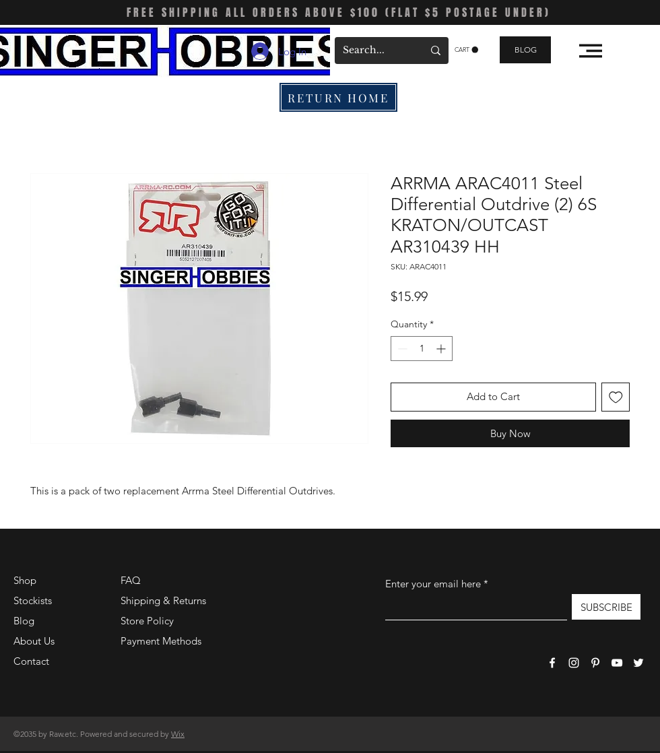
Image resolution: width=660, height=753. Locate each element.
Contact (31, 661)
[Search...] (373, 50)
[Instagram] (574, 662)
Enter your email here (433, 584)
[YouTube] (617, 662)
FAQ (131, 580)
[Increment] (442, 348)
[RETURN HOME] (338, 97)
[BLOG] (525, 49)
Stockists (32, 600)
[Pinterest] (595, 662)
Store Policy (147, 620)
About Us (34, 640)
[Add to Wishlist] (615, 397)
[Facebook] (552, 662)
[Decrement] (401, 348)
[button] (466, 49)
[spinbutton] (421, 348)
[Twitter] (638, 662)
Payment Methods (162, 640)
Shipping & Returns (163, 600)
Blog (23, 620)
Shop (24, 580)
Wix (178, 734)
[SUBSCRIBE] (606, 607)
